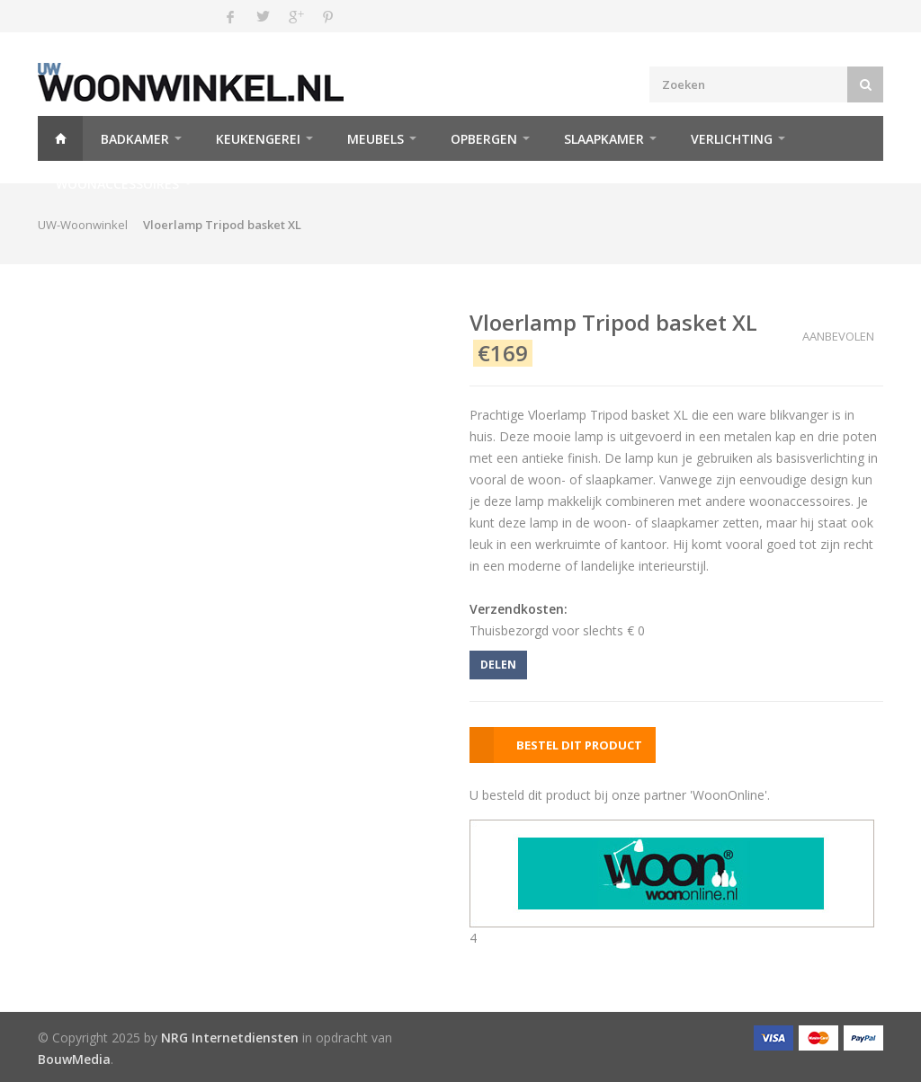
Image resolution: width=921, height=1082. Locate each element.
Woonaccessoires (117, 183)
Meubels (375, 138)
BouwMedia (74, 1059)
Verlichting (732, 138)
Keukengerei (258, 138)
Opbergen (484, 138)
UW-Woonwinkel (83, 225)
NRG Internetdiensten (230, 1037)
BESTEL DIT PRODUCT (579, 745)
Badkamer (135, 138)
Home (60, 138)
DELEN (498, 664)
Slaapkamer (604, 138)
